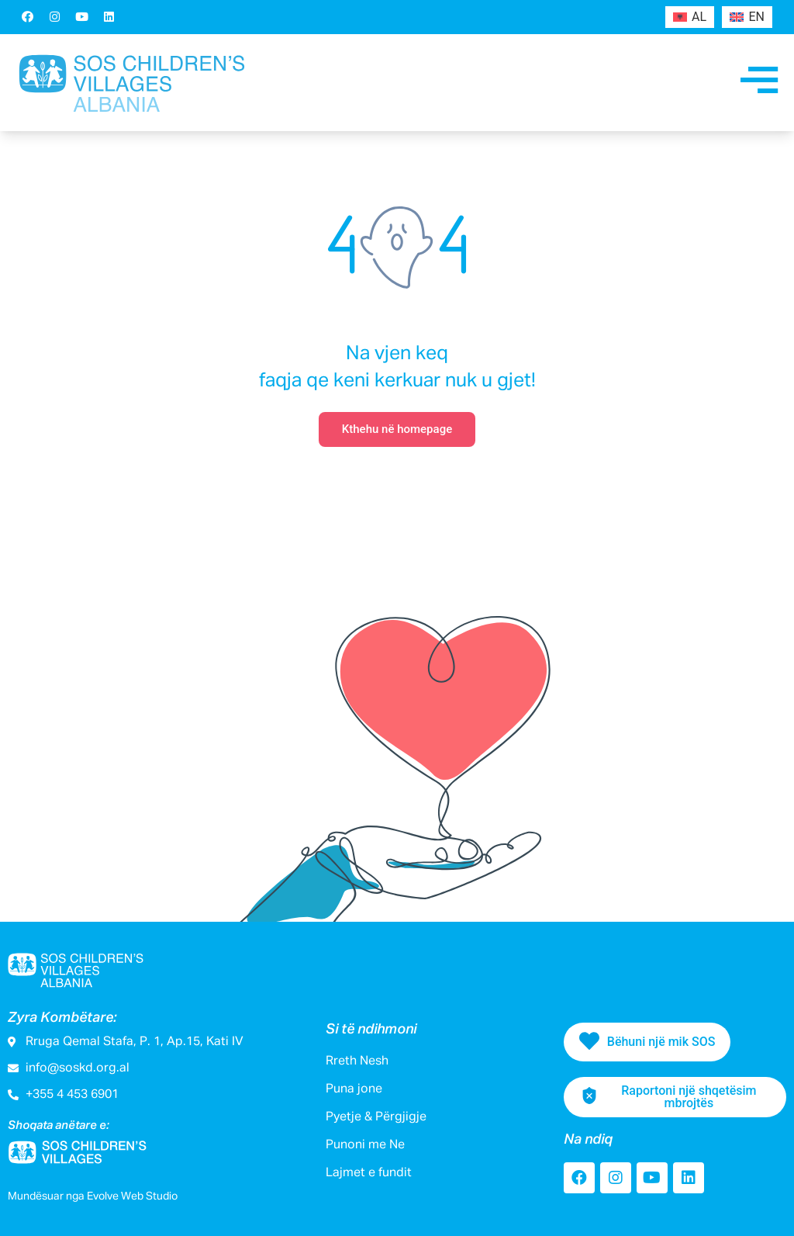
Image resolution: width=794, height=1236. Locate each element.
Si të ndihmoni (371, 1030)
